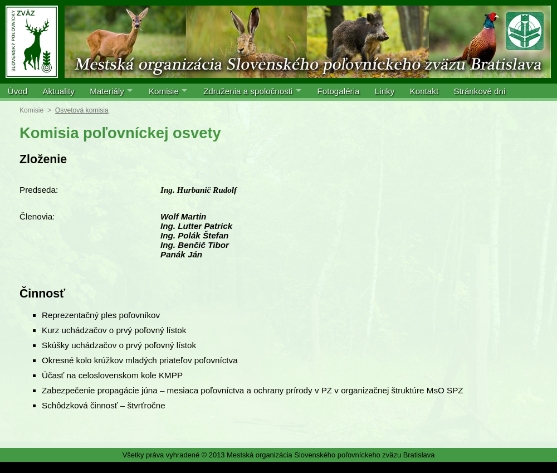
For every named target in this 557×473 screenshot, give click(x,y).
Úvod (17, 91)
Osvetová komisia (82, 110)
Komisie (164, 91)
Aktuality (58, 91)
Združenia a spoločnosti (247, 91)
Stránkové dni (479, 91)
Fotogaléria (338, 91)
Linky (384, 91)
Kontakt (424, 91)
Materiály (107, 91)
